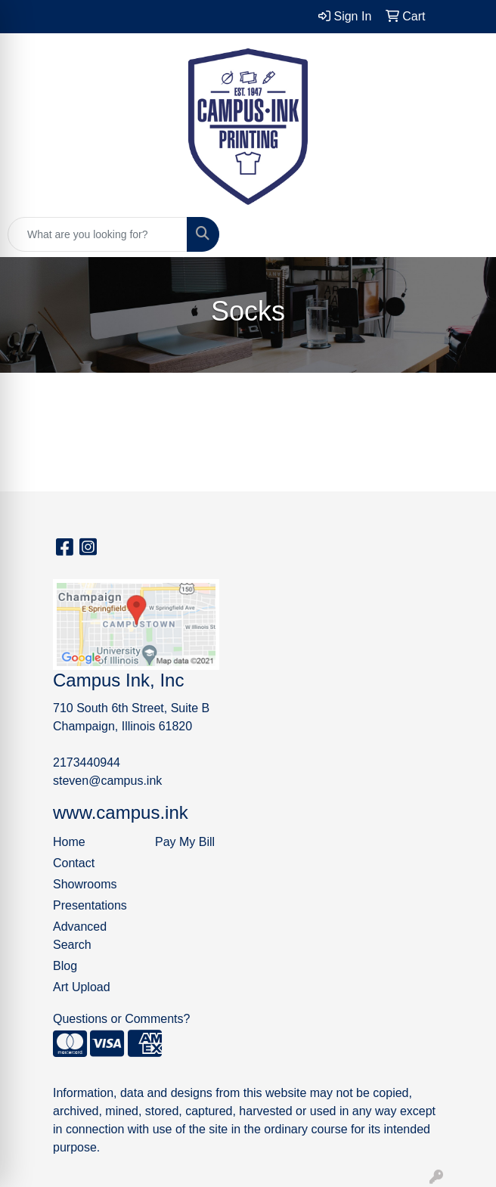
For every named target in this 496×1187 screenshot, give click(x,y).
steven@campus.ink (107, 780)
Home (69, 841)
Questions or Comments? (121, 1018)
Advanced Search (80, 935)
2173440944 (86, 762)
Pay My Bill (185, 841)
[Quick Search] (98, 234)
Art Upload (81, 987)
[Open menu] (466, 234)
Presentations (90, 905)
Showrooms (84, 884)
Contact (74, 863)
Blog (65, 965)
